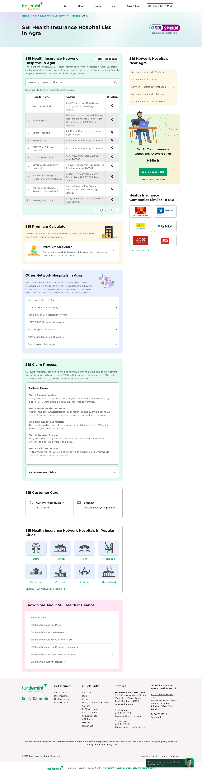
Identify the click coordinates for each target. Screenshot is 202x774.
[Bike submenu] (84, 6)
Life (113, 6)
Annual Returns (89, 712)
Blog (84, 696)
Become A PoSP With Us (159, 6)
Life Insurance (61, 702)
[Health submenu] (102, 6)
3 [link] (111, 210)
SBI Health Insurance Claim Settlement (72, 654)
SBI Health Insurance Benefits (72, 661)
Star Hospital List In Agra (72, 344)
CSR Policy (87, 719)
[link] (95, 210)
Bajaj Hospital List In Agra (72, 329)
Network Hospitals (70, 15)
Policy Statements (149, 756)
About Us (86, 692)
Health (97, 6)
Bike (80, 6)
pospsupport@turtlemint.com (131, 727)
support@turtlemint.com (129, 716)
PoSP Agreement (91, 709)
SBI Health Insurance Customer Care (72, 639)
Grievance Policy (90, 716)
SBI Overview (72, 617)
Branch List (87, 726)
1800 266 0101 (124, 724)
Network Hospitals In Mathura (152, 72)
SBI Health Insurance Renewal (72, 632)
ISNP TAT (87, 722)
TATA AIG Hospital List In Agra (72, 307)
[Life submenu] (117, 6)
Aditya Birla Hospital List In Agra (72, 337)
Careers (86, 706)
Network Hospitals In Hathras (152, 94)
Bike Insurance (61, 696)
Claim (85, 699)
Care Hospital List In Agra (72, 300)
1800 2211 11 (42, 507)
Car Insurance (60, 692)
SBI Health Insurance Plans (72, 625)
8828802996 (160, 714)
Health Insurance (41, 15)
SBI (55, 15)
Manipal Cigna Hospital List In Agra (72, 314)
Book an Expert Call (153, 172)
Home (25, 15)
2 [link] (106, 210)
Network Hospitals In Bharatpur (152, 79)
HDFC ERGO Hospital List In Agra (72, 322)
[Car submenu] (68, 6)
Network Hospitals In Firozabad (152, 87)
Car (65, 6)
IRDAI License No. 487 (162, 694)
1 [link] (100, 210)
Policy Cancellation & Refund (96, 702)
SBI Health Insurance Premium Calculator (72, 647)
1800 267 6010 (124, 713)
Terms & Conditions (170, 756)
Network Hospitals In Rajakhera (152, 101)
